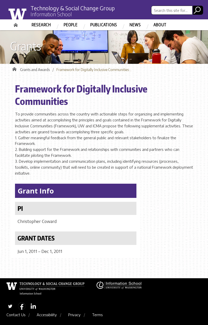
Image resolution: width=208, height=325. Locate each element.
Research (41, 24)
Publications (103, 24)
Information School (51, 14)
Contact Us (15, 314)
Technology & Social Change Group (72, 8)
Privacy (74, 314)
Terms (97, 314)
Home (16, 23)
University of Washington (28, 16)
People (71, 24)
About (159, 24)
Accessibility (47, 314)
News (135, 24)
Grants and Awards (35, 69)
